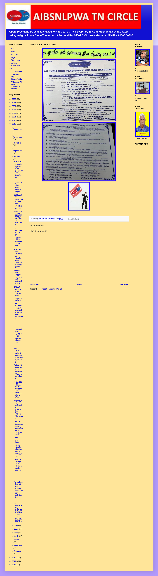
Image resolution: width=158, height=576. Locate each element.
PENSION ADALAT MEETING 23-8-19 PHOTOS (18, 218)
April (16, 536)
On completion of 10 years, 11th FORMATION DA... (18, 237)
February (18, 545)
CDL (13, 68)
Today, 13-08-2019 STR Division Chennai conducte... (18, 371)
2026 (14, 99)
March (16, 540)
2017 (14, 561)
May (16, 532)
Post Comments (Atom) (52, 289)
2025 (14, 103)
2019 (14, 124)
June (16, 529)
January (17, 551)
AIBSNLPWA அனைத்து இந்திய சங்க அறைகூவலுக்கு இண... (18, 258)
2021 (14, 117)
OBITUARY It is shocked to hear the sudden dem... (18, 201)
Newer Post (35, 284)
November (17, 137)
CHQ (13, 49)
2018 (14, 558)
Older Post (123, 284)
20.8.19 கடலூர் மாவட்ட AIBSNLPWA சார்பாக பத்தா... (18, 293)
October (17, 143)
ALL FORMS (16, 72)
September (17, 151)
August (17, 156)
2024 (14, 106)
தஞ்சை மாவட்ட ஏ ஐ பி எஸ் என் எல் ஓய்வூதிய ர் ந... (18, 276)
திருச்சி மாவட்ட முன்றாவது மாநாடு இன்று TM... (18, 335)
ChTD (13, 52)
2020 (14, 120)
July (16, 525)
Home (79, 284)
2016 (14, 565)
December (17, 129)
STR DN (14, 55)
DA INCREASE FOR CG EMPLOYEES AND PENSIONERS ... (18, 512)
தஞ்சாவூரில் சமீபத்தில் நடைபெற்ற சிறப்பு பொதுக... (18, 409)
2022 (14, 113)
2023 (14, 110)
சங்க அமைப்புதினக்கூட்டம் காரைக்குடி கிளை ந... (18, 355)
